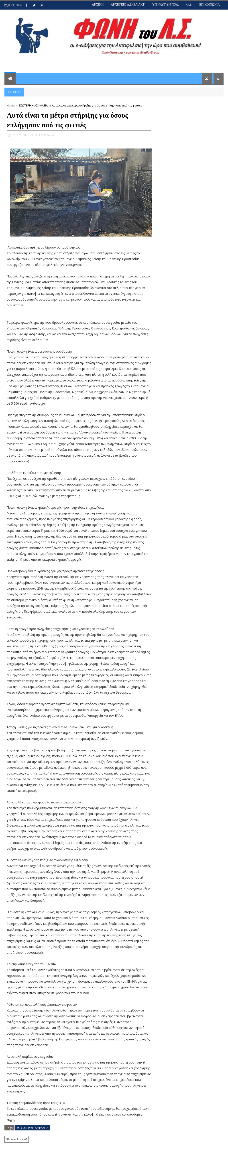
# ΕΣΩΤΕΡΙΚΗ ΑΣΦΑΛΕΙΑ (32, 1128)
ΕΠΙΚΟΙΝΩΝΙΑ (209, 4)
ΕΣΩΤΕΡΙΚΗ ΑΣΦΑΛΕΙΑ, (40, 135)
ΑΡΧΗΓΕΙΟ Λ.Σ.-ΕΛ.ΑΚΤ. (128, 4)
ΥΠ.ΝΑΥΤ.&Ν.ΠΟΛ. (165, 4)
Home (11, 105)
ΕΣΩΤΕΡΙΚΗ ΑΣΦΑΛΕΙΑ (33, 105)
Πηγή (11, 1120)
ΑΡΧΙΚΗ (98, 4)
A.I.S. (189, 4)
